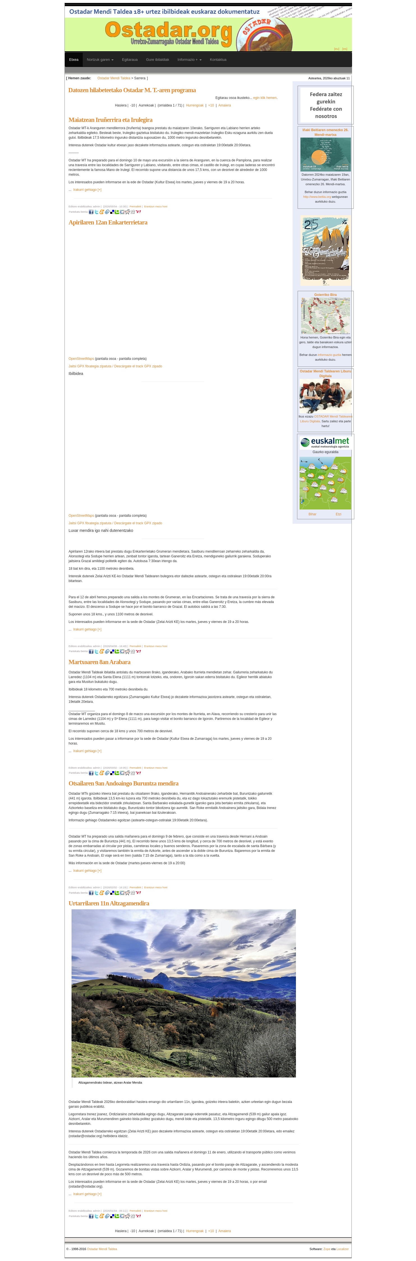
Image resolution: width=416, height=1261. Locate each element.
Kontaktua (218, 59)
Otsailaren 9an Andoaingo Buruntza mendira (124, 783)
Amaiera (224, 105)
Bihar (312, 514)
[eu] (336, 48)
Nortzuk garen (100, 59)
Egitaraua (130, 59)
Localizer (342, 1249)
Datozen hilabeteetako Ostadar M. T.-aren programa (132, 90)
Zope (326, 1249)
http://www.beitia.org (317, 196)
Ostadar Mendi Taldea (114, 78)
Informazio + (190, 59)
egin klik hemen (265, 98)
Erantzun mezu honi (155, 206)
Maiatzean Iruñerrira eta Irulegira (111, 119)
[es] (344, 48)
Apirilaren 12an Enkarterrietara (108, 222)
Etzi (338, 514)
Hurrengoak (195, 105)
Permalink (135, 206)
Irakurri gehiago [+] (87, 190)
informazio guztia (329, 354)
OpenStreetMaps (81, 359)
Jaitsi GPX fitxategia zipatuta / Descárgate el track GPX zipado (115, 366)
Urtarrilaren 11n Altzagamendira (109, 903)
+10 (211, 105)
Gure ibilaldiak (157, 59)
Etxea (74, 59)
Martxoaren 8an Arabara (99, 662)
